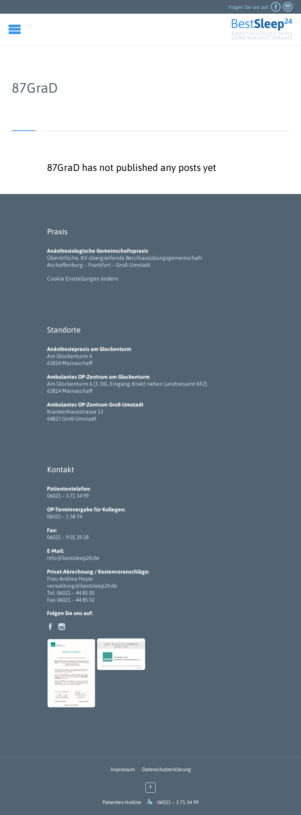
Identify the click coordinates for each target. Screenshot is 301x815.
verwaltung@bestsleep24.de (82, 586)
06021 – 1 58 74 (64, 516)
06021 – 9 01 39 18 (68, 537)
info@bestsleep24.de (73, 558)
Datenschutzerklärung (166, 769)
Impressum (123, 769)
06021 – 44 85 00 (75, 593)
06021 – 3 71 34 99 (68, 496)
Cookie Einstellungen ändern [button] (82, 278)
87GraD (35, 87)
